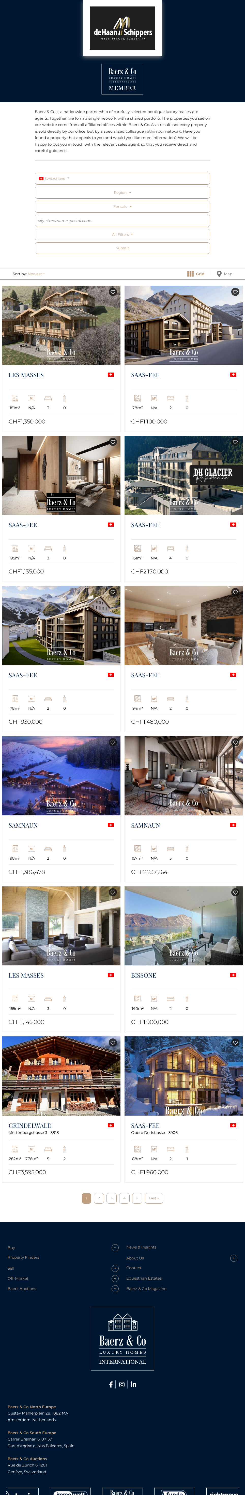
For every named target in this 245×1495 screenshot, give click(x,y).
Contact (133, 1267)
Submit (122, 248)
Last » (154, 1198)
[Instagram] (122, 1384)
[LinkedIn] (133, 1384)
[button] (36, 274)
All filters (121, 234)
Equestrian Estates (144, 1278)
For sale (120, 206)
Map (224, 273)
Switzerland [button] (52, 178)
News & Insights (141, 1247)
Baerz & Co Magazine (146, 1288)
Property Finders (23, 1257)
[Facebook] (111, 1384)
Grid (195, 273)
